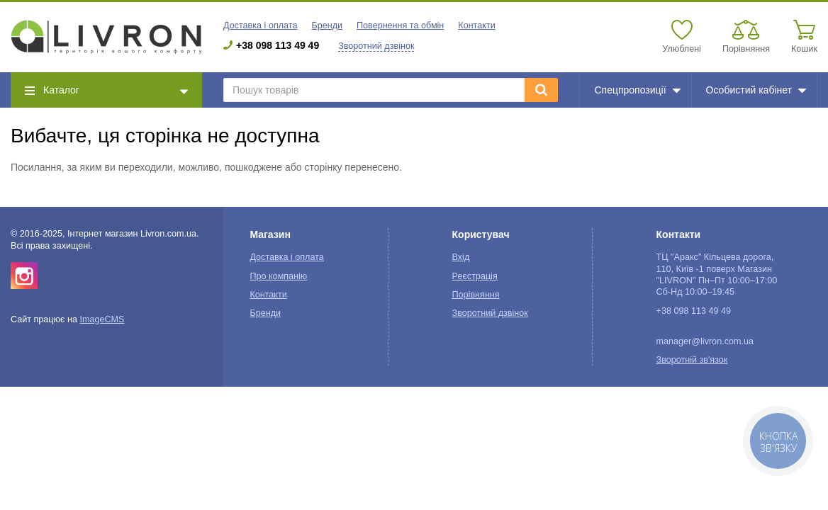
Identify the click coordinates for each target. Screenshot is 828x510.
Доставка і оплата (260, 25)
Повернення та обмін (400, 25)
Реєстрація (475, 276)
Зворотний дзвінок (376, 46)
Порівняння (476, 295)
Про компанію (278, 276)
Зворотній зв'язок (692, 360)
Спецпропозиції (637, 90)
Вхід (461, 257)
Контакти (476, 25)
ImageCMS (101, 319)
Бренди (326, 25)
